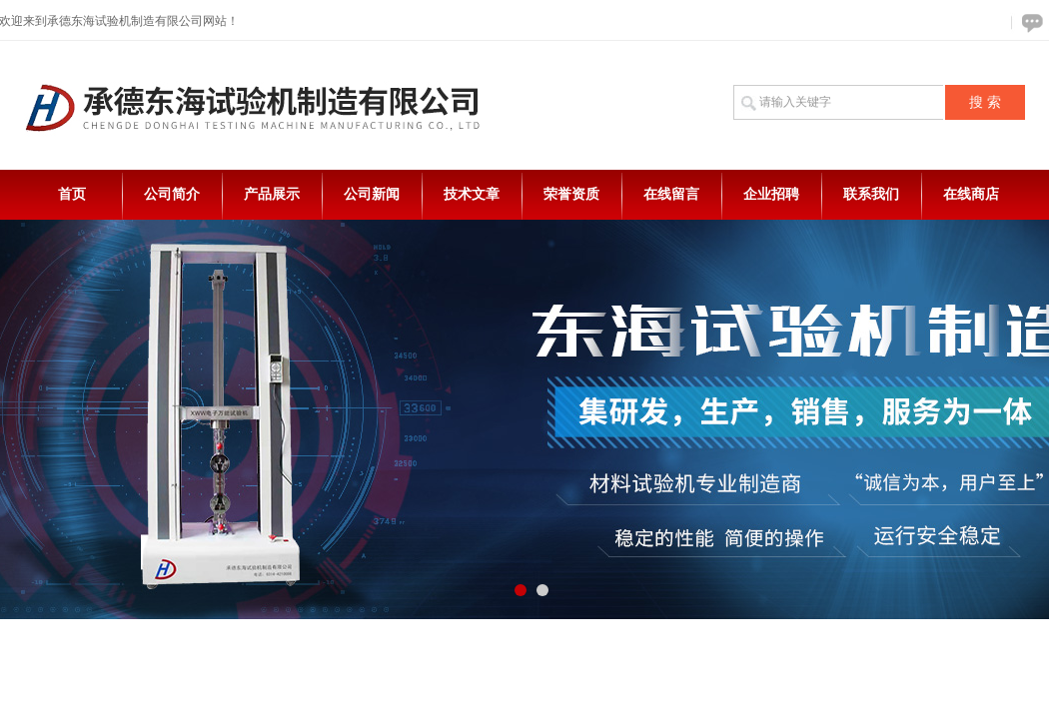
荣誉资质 (571, 194)
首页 (72, 194)
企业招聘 (771, 194)
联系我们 (871, 194)
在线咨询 (1029, 22)
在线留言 (671, 194)
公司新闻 (372, 194)
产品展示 (272, 194)
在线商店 (971, 194)
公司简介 (172, 194)
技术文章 (472, 194)
